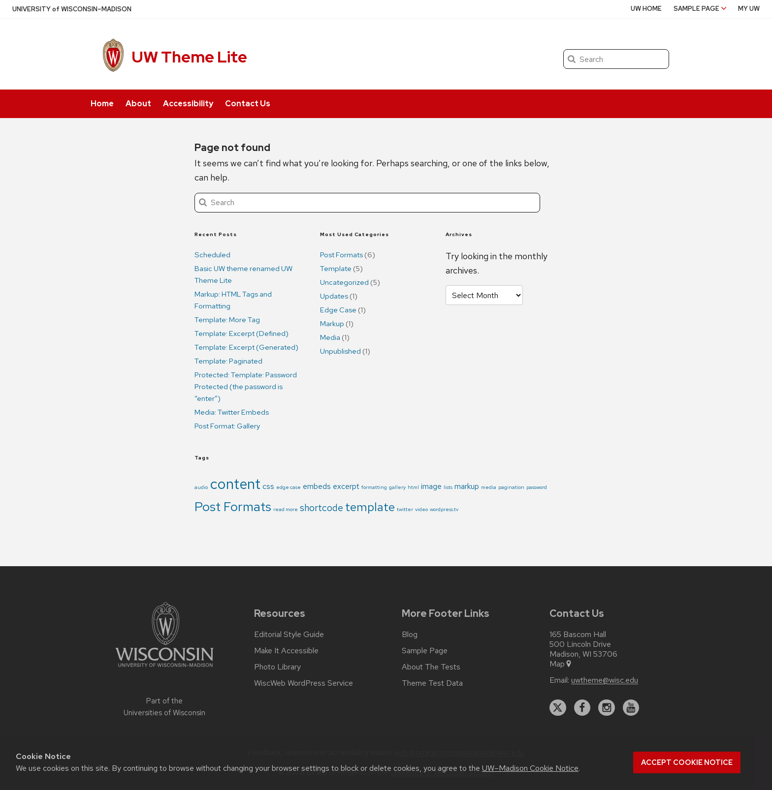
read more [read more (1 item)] (285, 509)
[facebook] (582, 707)
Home (102, 103)
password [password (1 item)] (536, 487)
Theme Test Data (432, 683)
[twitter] (557, 707)
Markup (332, 324)
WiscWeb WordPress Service (303, 683)
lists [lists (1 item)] (448, 487)
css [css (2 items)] (268, 486)
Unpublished (340, 351)
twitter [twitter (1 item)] (405, 509)
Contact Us (247, 103)
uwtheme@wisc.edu (604, 680)
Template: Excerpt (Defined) (241, 333)
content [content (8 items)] (235, 483)
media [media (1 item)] (488, 487)
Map (561, 664)
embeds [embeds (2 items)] (317, 486)
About (138, 103)
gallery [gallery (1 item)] (397, 487)
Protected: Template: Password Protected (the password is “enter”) (245, 386)
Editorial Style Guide (289, 634)
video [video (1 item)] (421, 509)
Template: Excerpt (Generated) (246, 347)
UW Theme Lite (189, 56)
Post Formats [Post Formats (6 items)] (232, 506)
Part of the (164, 707)
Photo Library (277, 667)
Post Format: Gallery (227, 426)
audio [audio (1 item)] (201, 487)
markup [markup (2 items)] (466, 486)
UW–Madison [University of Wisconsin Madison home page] (71, 9)
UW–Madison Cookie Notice (530, 768)
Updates (334, 296)
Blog (410, 634)
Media (330, 337)
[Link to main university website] (164, 669)
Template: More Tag (227, 320)
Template (336, 268)
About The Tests (431, 667)
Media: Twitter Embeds (231, 412)
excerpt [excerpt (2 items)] (346, 486)
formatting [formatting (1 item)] (374, 487)
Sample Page (700, 8)
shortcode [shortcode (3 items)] (321, 507)
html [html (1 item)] (413, 487)
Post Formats (341, 255)
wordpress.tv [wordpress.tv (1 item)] (444, 509)
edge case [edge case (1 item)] (288, 487)
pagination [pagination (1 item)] (511, 487)
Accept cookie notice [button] (687, 762)
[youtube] (631, 707)
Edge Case (338, 310)
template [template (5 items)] (370, 507)
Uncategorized (344, 282)
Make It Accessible (286, 651)
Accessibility (188, 103)
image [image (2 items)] (431, 486)
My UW (749, 8)
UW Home (646, 8)
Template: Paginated (228, 361)
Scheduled (212, 255)
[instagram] (606, 707)
